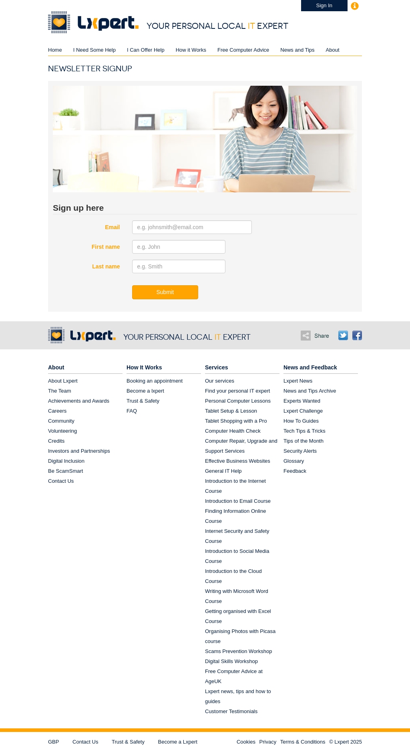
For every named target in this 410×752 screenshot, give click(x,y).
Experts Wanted (301, 401)
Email (112, 227)
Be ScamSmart (65, 471)
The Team (59, 391)
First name (106, 247)
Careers (57, 411)
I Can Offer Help (146, 50)
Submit (165, 292)
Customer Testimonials (231, 711)
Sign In (324, 5)
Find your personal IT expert (237, 391)
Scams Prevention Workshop (238, 651)
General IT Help (223, 471)
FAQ (132, 411)
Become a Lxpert (177, 742)
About (333, 50)
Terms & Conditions (303, 742)
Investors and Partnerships (79, 451)
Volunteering (62, 431)
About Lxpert (63, 381)
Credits (56, 441)
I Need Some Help (94, 50)
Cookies (246, 742)
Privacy (268, 742)
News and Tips (297, 50)
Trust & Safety (143, 401)
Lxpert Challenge (303, 411)
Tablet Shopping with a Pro (236, 421)
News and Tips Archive (309, 391)
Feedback (294, 471)
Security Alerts (300, 451)
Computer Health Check (233, 431)
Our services (219, 381)
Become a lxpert (145, 391)
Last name (106, 266)
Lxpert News (297, 381)
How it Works (191, 50)
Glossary (293, 461)
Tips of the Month (303, 441)
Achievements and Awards (78, 401)
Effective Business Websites (237, 461)
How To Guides (301, 421)
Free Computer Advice (243, 50)
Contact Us (61, 481)
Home (55, 50)
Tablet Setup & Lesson (231, 411)
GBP (53, 742)
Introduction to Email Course (238, 501)
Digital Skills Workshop (231, 661)
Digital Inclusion (66, 461)
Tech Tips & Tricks (304, 431)
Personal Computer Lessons (238, 401)
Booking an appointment (155, 381)
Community (61, 421)
